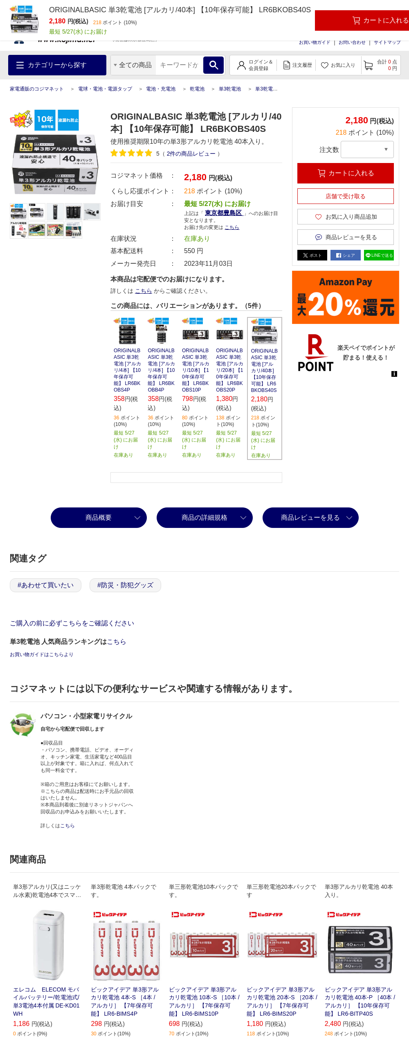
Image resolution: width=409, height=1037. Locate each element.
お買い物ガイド (314, 42)
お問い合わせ (352, 42)
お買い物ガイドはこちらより (42, 654)
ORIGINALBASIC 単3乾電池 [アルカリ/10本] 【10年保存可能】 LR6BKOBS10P (195, 370)
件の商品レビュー (191, 153)
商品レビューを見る (310, 517)
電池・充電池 (160, 89)
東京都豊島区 (224, 212)
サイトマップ (387, 42)
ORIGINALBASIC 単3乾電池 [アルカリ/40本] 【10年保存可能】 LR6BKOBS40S (264, 370)
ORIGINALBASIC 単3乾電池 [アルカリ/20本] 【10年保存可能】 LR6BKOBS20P (229, 370)
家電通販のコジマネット (37, 89)
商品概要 (98, 517)
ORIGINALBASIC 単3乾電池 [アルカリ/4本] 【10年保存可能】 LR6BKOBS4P (127, 370)
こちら (232, 227)
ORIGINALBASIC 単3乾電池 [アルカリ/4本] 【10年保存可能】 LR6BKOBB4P (161, 370)
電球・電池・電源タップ (105, 89)
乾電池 (197, 89)
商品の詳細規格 (204, 517)
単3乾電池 (230, 89)
